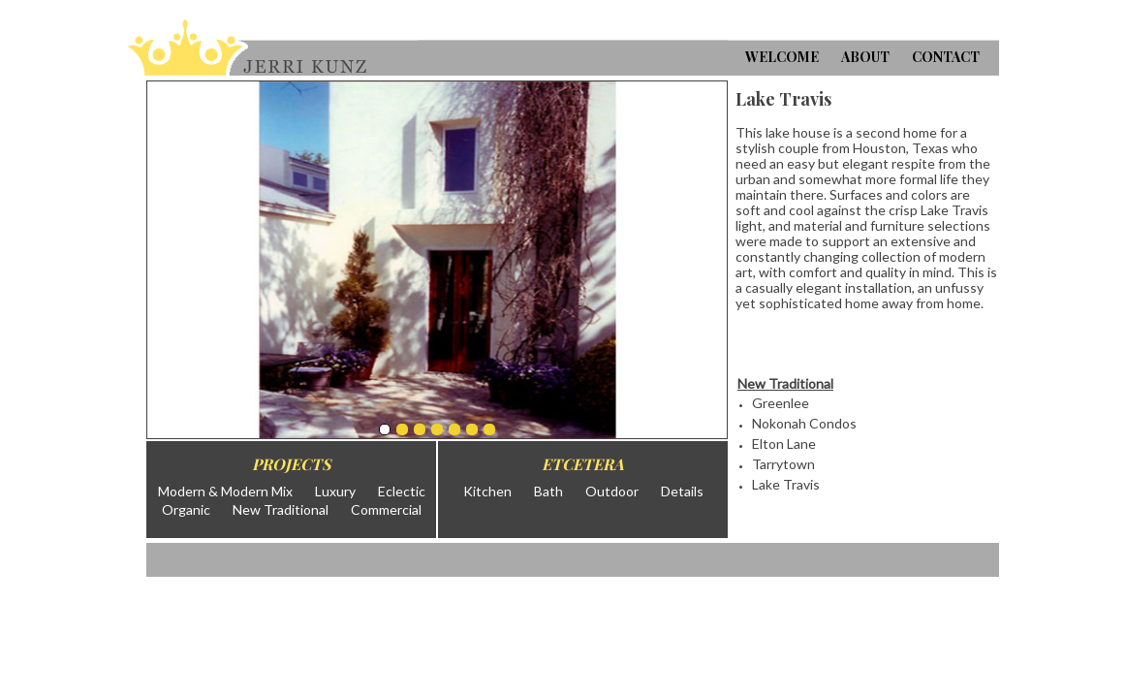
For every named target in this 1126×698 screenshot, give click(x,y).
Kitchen (487, 491)
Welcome (782, 57)
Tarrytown (783, 464)
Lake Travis (786, 484)
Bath (548, 491)
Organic (186, 509)
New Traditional (280, 509)
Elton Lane (784, 443)
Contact (946, 57)
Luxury (335, 491)
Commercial (386, 509)
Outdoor (612, 491)
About (865, 57)
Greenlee (780, 403)
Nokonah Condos (804, 423)
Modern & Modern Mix (225, 491)
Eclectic (401, 491)
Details (682, 491)
